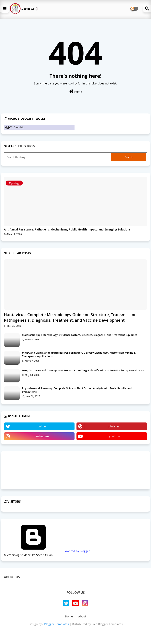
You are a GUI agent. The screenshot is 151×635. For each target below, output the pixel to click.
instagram (42, 436)
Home (75, 91)
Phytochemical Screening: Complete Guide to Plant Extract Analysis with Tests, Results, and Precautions (77, 389)
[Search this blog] (58, 157)
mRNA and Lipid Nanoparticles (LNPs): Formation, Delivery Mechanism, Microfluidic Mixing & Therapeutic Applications (79, 354)
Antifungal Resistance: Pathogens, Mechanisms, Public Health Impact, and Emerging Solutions (67, 229)
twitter (42, 426)
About (82, 616)
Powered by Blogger (47, 551)
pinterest (115, 426)
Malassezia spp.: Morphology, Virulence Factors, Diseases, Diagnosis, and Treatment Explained (79, 335)
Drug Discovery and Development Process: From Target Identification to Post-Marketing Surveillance (83, 370)
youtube (114, 436)
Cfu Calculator (16, 127)
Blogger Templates (56, 624)
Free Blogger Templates (107, 624)
